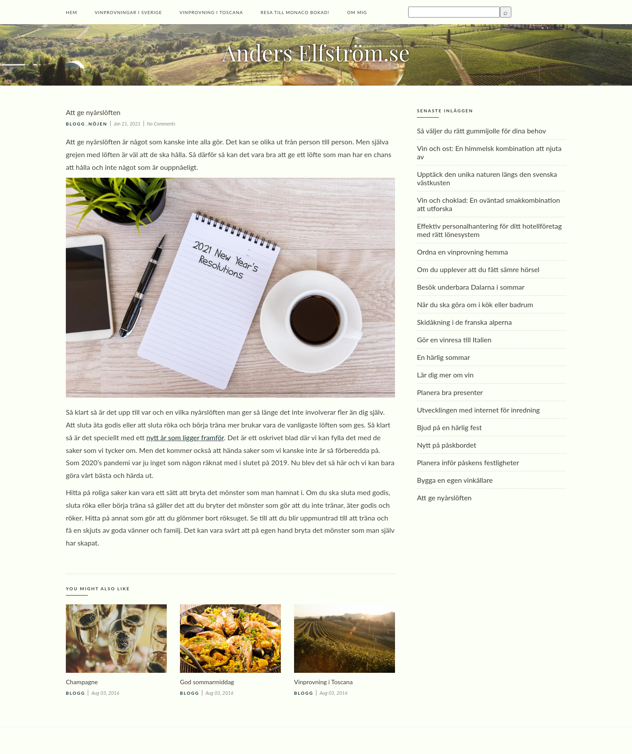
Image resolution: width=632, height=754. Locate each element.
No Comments (161, 123)
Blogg (75, 123)
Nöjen (98, 123)
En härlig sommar (443, 357)
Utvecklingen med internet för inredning (478, 410)
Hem (71, 12)
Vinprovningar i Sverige (128, 12)
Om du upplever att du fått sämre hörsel (478, 269)
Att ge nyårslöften (444, 497)
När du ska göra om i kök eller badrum (475, 304)
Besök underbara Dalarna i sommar (470, 287)
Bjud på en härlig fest (449, 427)
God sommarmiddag (207, 682)
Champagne (82, 682)
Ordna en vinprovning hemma (462, 252)
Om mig (357, 12)
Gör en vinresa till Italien (454, 339)
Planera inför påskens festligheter (468, 462)
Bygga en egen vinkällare (455, 480)
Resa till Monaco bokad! (295, 12)
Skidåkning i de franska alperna (464, 322)
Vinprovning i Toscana (211, 12)
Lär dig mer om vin (445, 374)
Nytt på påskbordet (446, 445)
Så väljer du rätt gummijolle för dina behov (481, 130)
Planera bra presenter (450, 392)
